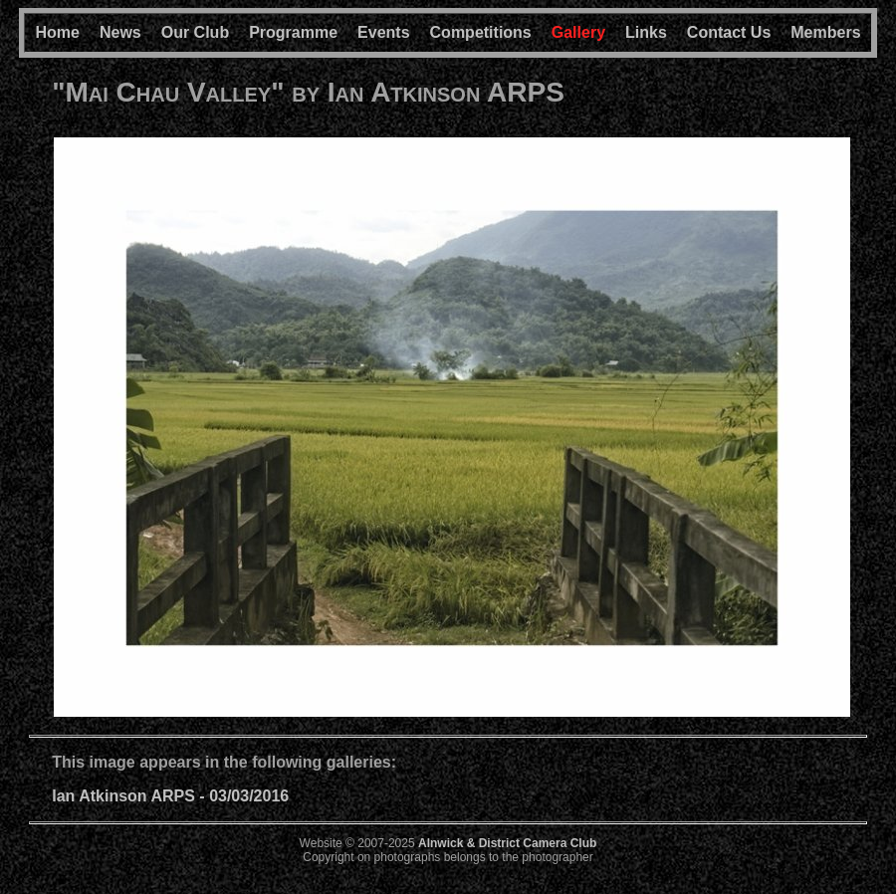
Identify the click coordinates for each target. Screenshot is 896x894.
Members (825, 32)
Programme (293, 32)
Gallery (578, 32)
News (120, 32)
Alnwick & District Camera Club (507, 843)
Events (383, 32)
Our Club (195, 32)
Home (57, 32)
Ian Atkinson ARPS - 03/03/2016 (170, 795)
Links (646, 32)
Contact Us (729, 32)
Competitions (481, 32)
